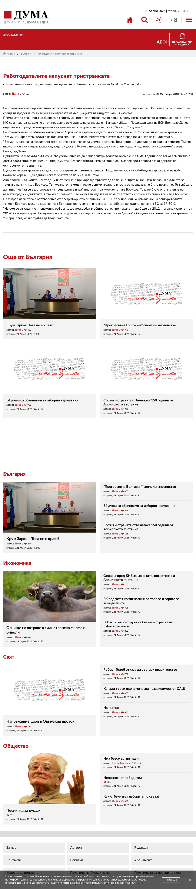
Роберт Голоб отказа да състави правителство (140, 669)
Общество (16, 746)
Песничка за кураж (23, 811)
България (26, 54)
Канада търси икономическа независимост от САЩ (144, 688)
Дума (15, 93)
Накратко (111, 708)
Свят (8, 657)
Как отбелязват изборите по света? (131, 796)
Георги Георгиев (121, 763)
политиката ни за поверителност (114, 883)
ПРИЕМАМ (171, 880)
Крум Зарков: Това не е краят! (30, 325)
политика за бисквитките (76, 883)
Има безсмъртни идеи (121, 758)
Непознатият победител (122, 778)
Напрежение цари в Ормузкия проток (40, 722)
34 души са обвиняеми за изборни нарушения (42, 400)
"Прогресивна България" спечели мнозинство (139, 325)
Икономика (17, 563)
